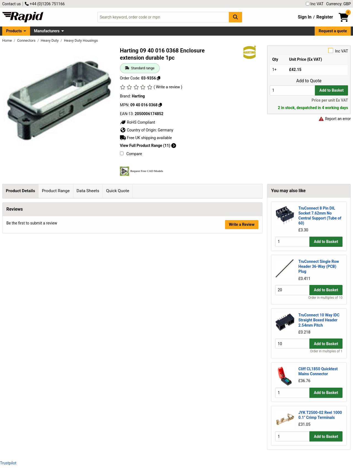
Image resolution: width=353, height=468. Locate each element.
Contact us (11, 4)
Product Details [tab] (20, 190)
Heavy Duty (50, 40)
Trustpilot (8, 463)
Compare (131, 154)
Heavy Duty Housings (81, 40)
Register (324, 17)
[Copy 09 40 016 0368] (160, 105)
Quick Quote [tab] (117, 190)
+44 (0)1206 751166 (45, 4)
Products (14, 31)
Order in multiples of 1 (326, 351)
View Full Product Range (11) (148, 145)
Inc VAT (314, 4)
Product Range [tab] (56, 190)
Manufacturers (47, 31)
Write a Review (242, 290)
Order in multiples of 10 (325, 298)
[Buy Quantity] (292, 90)
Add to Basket (331, 90)
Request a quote (333, 31)
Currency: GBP (338, 4)
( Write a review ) (168, 87)
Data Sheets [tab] (87, 190)
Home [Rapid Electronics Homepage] (7, 40)
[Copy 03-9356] (158, 78)
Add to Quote (308, 81)
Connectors (26, 40)
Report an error (334, 119)
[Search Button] (235, 17)
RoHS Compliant (137, 122)
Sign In (305, 17)
